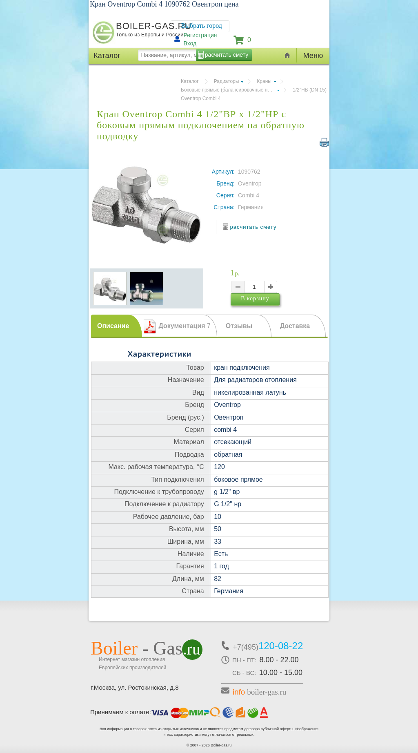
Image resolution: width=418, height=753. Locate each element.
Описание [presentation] (113, 325)
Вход (190, 43)
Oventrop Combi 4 (200, 98)
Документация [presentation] (184, 325)
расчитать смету (226, 54)
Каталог (190, 81)
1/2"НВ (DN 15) (310, 90)
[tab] (116, 326)
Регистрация (200, 35)
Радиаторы (226, 81)
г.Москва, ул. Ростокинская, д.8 (135, 687)
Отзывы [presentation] (239, 325)
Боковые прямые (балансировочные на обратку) (230, 90)
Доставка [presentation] (295, 325)
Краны (264, 81)
